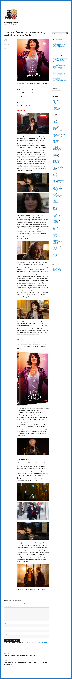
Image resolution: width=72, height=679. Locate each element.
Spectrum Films (55, 236)
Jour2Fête (54, 181)
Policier (54, 210)
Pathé (54, 207)
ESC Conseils (55, 154)
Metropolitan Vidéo (56, 197)
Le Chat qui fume (56, 186)
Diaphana (54, 141)
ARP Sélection (55, 109)
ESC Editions (55, 155)
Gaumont (54, 169)
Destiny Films (55, 140)
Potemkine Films (56, 213)
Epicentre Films (55, 152)
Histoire (54, 173)
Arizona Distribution (56, 108)
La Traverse (55, 183)
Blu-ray (54, 121)
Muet (54, 200)
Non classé (55, 202)
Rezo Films (55, 221)
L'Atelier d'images (56, 182)
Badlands (54, 115)
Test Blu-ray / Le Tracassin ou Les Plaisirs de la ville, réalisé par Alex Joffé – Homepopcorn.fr (60, 68)
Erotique (54, 153)
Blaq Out (54, 120)
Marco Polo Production (57, 195)
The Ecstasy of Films (56, 246)
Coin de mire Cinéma (56, 130)
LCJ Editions (55, 184)
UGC (53, 249)
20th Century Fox (56, 99)
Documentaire (55, 142)
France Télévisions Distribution (58, 167)
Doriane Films (55, 144)
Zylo (53, 259)
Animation (55, 103)
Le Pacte (54, 187)
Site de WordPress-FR (57, 270)
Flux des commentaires (57, 269)
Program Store (55, 215)
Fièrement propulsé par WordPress (17, 674)
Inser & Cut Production (57, 179)
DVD (5, 48)
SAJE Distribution (56, 226)
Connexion (55, 267)
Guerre (54, 170)
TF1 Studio (55, 242)
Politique (54, 212)
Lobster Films (55, 190)
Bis (53, 119)
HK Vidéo (54, 174)
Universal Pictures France (57, 252)
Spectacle (54, 235)
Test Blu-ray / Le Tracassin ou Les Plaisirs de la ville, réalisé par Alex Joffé (60, 60)
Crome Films (55, 139)
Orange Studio (55, 203)
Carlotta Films (55, 124)
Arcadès (54, 107)
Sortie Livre (55, 234)
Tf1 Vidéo (54, 243)
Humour (54, 177)
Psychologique (55, 216)
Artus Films (55, 112)
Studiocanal (55, 239)
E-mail (6, 628)
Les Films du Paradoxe (57, 188)
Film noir (54, 164)
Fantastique (55, 162)
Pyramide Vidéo (55, 220)
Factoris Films (55, 161)
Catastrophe (55, 126)
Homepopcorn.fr (11, 23)
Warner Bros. (55, 254)
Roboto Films (55, 223)
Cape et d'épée (55, 123)
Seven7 (54, 229)
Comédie (9, 45)
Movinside (55, 199)
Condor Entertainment (57, 136)
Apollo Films (55, 106)
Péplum (54, 208)
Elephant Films (55, 150)
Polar (54, 209)
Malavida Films (55, 194)
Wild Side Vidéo (55, 256)
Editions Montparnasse (57, 149)
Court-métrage (55, 137)
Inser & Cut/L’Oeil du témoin (58, 180)
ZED (53, 257)
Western (54, 255)
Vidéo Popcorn (55, 253)
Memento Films (55, 196)
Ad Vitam (6, 45)
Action (54, 101)
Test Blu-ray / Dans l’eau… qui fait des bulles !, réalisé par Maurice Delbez (60, 77)
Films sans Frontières (57, 166)
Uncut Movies (55, 250)
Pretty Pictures (55, 214)
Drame (5, 47)
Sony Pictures (55, 233)
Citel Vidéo (55, 129)
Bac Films (54, 114)
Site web (6, 634)
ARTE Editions (55, 110)
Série (54, 228)
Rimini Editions (55, 222)
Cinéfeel (54, 128)
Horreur (54, 176)
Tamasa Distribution (56, 241)
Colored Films (55, 132)
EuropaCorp (55, 157)
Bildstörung (55, 116)
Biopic (54, 117)
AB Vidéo (54, 100)
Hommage (55, 175)
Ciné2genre (55, 127)
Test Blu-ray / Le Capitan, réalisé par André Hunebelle (60, 65)
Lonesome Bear (55, 192)
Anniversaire (55, 104)
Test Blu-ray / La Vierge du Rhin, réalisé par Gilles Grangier (60, 71)
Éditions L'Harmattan (57, 148)
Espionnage (55, 156)
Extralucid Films (56, 160)
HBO (53, 172)
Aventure (54, 113)
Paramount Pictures (56, 206)
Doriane (54, 143)
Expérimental (55, 159)
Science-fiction (55, 227)
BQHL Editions (55, 122)
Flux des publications (56, 268)
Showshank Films (56, 230)
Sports (54, 237)
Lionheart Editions (56, 189)
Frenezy (54, 168)
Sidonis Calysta (55, 232)
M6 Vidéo (54, 193)
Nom (5, 623)
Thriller (54, 248)
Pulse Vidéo (55, 217)
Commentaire (7, 606)
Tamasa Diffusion (56, 240)
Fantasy (54, 163)
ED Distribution (55, 147)
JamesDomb (6, 42)
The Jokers (55, 247)
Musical (54, 201)
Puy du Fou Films (56, 219)
